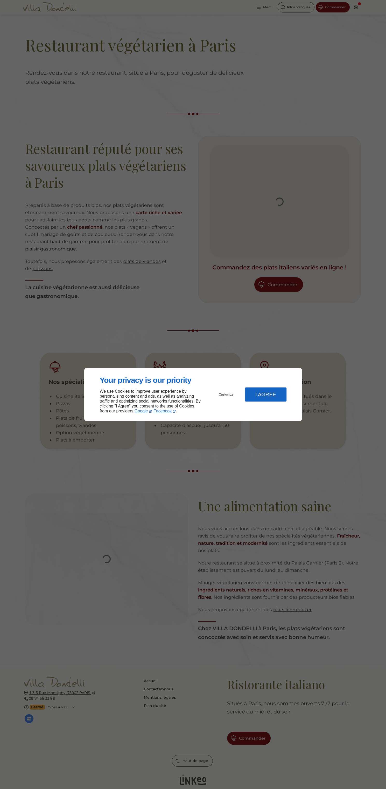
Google (141, 411)
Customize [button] (226, 394)
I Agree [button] (265, 394)
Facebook (162, 411)
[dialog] (193, 394)
